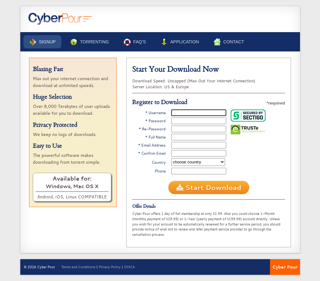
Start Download (208, 187)
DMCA (129, 266)
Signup (42, 42)
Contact (228, 42)
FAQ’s (134, 42)
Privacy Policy (110, 266)
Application (179, 42)
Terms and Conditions (78, 266)
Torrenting (89, 42)
